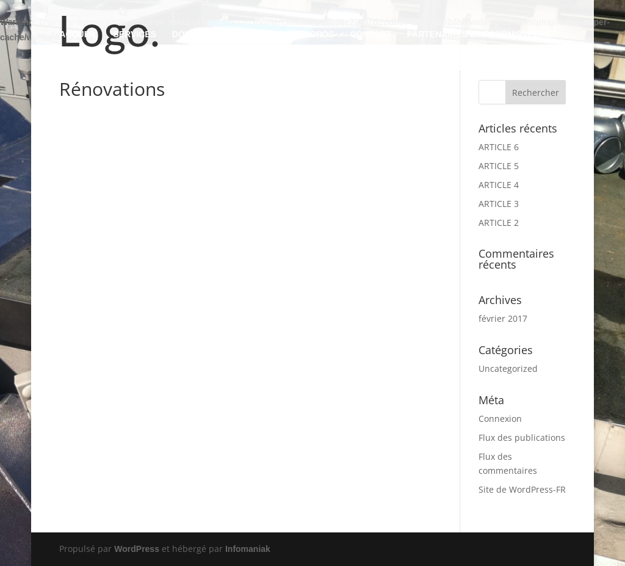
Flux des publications (522, 437)
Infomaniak (247, 549)
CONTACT (370, 34)
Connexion (500, 418)
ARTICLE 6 (499, 147)
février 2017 (503, 318)
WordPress (136, 549)
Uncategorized (508, 368)
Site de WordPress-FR (522, 489)
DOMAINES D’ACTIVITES (222, 34)
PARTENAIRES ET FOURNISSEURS (479, 34)
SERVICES (134, 34)
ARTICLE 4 (499, 184)
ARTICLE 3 (499, 203)
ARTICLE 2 (499, 222)
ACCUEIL (78, 34)
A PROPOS (311, 34)
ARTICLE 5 (499, 166)
